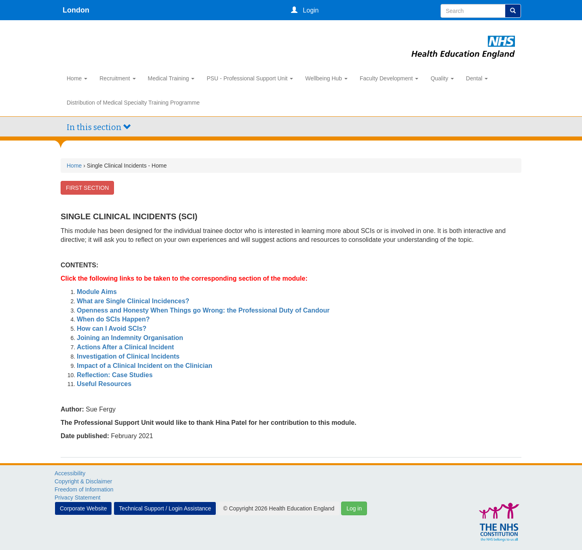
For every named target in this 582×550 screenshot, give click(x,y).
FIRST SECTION (87, 188)
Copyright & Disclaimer (83, 481)
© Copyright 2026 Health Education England (278, 508)
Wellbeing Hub (326, 78)
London (76, 10)
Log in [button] (354, 508)
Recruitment (117, 78)
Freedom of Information (84, 489)
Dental (477, 78)
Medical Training (171, 78)
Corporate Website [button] (83, 508)
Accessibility (70, 473)
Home (77, 78)
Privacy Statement (78, 497)
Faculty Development (389, 78)
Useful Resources (104, 383)
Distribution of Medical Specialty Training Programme (133, 102)
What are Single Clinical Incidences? (133, 301)
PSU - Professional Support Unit (250, 78)
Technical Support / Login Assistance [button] (165, 508)
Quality (441, 78)
